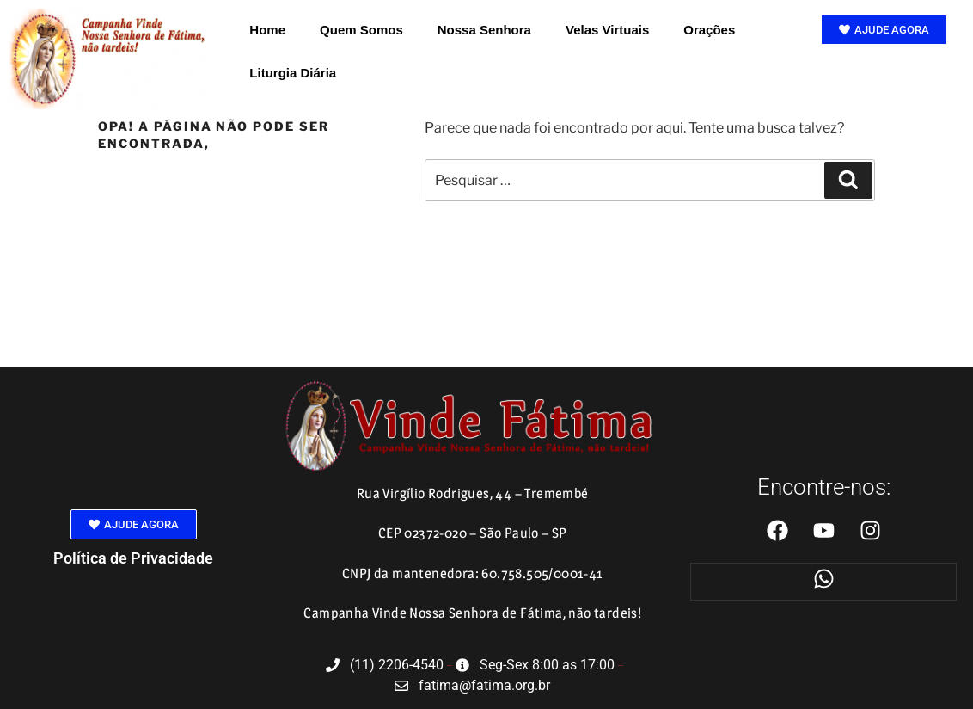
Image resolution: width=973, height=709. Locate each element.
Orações (709, 29)
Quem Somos (361, 29)
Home (267, 29)
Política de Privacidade (133, 558)
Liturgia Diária (292, 72)
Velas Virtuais (607, 29)
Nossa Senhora (484, 29)
